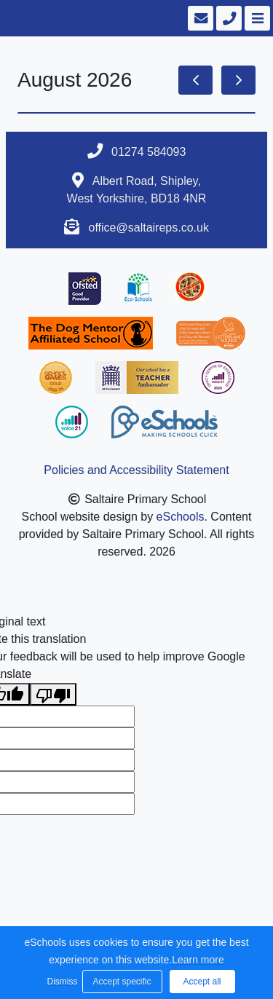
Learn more (198, 960)
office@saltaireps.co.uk (149, 227)
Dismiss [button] (61, 981)
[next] (238, 80)
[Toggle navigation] (256, 18)
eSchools (181, 516)
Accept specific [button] (121, 981)
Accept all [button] (202, 981)
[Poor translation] (53, 694)
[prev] (195, 80)
